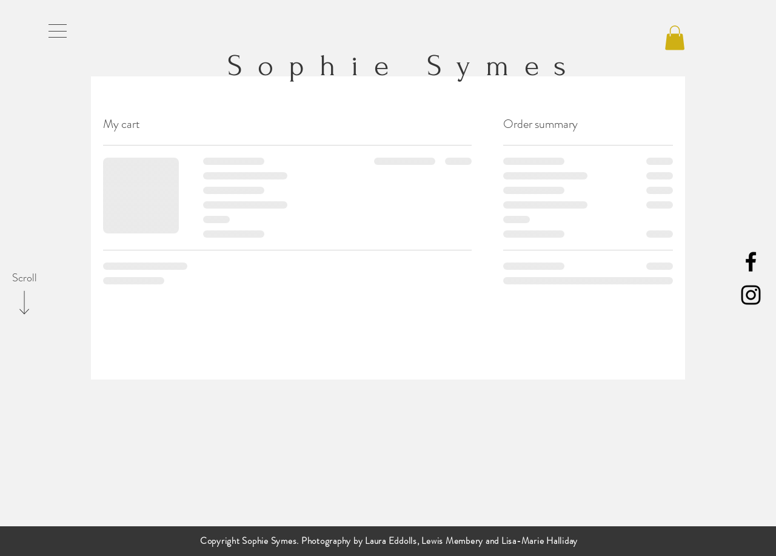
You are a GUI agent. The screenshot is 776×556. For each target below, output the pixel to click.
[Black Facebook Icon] (751, 262)
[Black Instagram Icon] (751, 295)
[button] (57, 31)
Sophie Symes (392, 65)
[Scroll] (24, 278)
